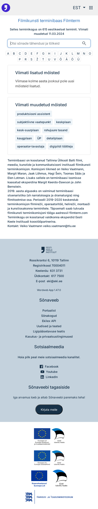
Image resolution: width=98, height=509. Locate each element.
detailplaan (54, 138)
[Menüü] (91, 7)
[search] (49, 43)
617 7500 (57, 276)
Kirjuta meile (49, 409)
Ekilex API (49, 321)
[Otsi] (84, 43)
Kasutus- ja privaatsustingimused (49, 336)
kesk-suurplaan (28, 130)
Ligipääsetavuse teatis (49, 331)
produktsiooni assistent (33, 114)
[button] (79, 7)
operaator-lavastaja (30, 146)
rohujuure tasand (55, 130)
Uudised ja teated (49, 326)
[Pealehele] (6, 7)
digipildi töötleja (61, 146)
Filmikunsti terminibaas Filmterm (49, 20)
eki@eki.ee (54, 281)
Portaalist (49, 310)
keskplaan (63, 122)
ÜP (39, 138)
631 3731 (56, 270)
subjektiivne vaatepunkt (34, 122)
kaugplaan (24, 138)
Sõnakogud (49, 315)
